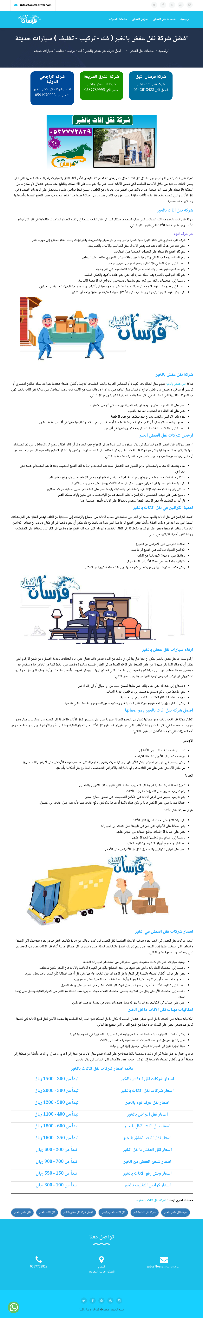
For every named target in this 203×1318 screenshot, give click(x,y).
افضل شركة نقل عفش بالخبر (78, 1212)
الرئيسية (185, 19)
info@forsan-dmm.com (36, 5)
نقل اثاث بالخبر (47, 1212)
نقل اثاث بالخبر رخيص (113, 1212)
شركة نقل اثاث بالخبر (144, 1212)
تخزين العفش (140, 19)
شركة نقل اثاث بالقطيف (150, 1200)
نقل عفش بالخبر (176, 384)
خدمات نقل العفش (164, 19)
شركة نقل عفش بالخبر (175, 1212)
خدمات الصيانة (118, 19)
